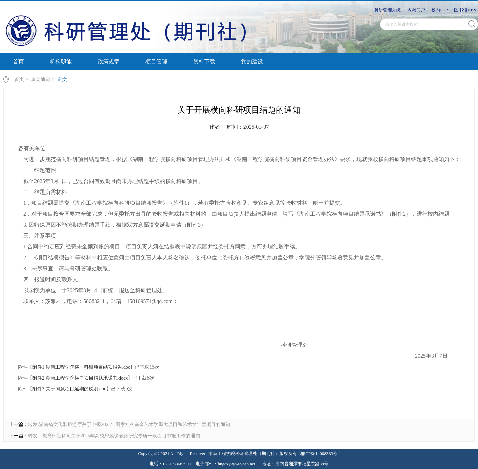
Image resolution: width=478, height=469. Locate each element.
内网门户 (416, 9)
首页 (18, 62)
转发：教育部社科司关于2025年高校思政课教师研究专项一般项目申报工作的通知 (114, 435)
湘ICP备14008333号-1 (320, 453)
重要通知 (40, 79)
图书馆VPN (465, 9)
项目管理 (156, 62)
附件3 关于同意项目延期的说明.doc (69, 389)
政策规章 (109, 62)
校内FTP (439, 9)
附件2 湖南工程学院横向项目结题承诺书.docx (80, 378)
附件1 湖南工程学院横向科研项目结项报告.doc (81, 367)
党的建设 (252, 62)
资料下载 (204, 62)
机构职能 (61, 62)
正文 (62, 79)
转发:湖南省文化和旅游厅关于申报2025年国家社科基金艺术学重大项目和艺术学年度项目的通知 (129, 424)
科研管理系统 (387, 9)
